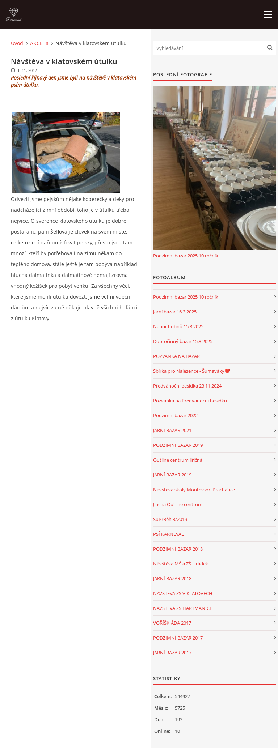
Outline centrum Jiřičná (177, 460)
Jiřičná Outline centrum (177, 504)
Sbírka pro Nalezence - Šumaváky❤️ (191, 371)
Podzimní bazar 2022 (175, 415)
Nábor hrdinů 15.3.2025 (178, 326)
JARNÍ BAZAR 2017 (172, 652)
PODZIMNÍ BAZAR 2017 (178, 637)
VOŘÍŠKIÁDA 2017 (172, 623)
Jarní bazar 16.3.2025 (175, 311)
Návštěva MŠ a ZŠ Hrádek (180, 563)
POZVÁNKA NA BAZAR (176, 356)
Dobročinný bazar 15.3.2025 (182, 341)
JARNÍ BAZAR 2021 (172, 430)
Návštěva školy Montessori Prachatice (194, 489)
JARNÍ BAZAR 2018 (172, 578)
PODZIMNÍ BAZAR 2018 (178, 549)
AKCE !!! (39, 43)
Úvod (17, 43)
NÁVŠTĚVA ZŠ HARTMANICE (182, 608)
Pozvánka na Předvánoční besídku (190, 400)
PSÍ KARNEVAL (168, 534)
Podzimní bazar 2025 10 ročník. (186, 255)
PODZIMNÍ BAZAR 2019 (178, 445)
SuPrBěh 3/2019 (170, 519)
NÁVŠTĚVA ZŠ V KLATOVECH (182, 593)
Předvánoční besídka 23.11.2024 (187, 385)
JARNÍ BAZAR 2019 (172, 474)
